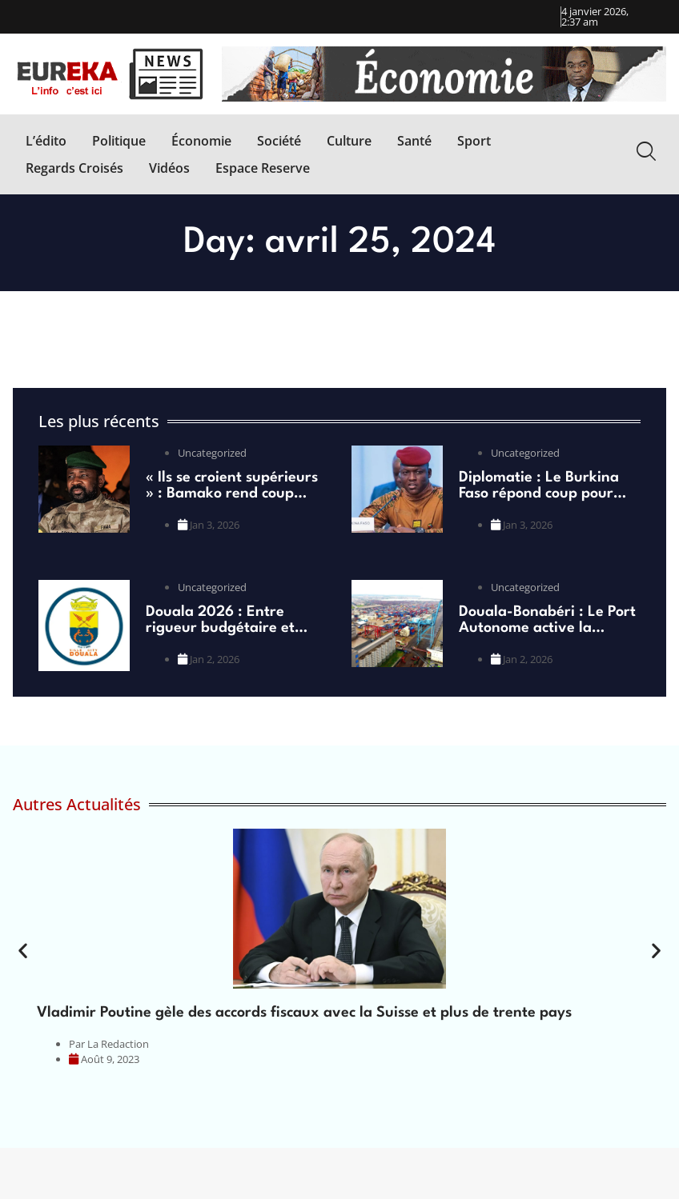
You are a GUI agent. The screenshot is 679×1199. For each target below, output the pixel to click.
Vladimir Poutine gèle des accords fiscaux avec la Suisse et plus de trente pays (304, 1012)
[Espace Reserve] (263, 168)
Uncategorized (212, 453)
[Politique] (119, 140)
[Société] (279, 140)
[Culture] (349, 140)
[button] (23, 951)
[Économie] (201, 140)
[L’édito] (46, 140)
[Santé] (414, 140)
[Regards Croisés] (74, 168)
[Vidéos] (169, 168)
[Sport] (474, 140)
